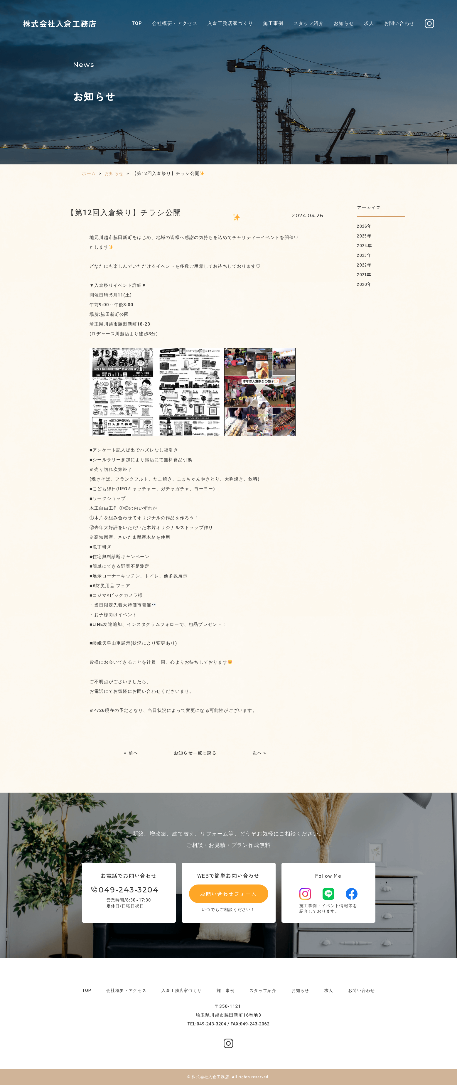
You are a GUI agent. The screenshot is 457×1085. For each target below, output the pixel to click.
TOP (137, 23)
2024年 (364, 245)
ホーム (89, 173)
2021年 (364, 274)
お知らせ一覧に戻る (195, 753)
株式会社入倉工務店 (60, 23)
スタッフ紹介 (309, 23)
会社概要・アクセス (175, 23)
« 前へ (131, 753)
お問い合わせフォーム (228, 894)
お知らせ (344, 23)
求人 (369, 23)
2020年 (364, 284)
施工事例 (273, 23)
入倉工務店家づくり (230, 23)
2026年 (364, 226)
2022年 (364, 265)
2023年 (364, 255)
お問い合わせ (399, 23)
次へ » (259, 753)
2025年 (364, 235)
